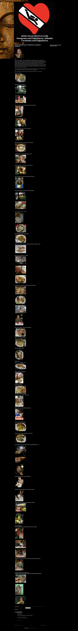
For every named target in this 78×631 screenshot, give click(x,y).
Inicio (32, 625)
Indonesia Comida (21, 609)
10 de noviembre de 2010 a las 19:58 (23, 618)
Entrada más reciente (19, 625)
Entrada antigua (43, 625)
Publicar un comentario (19, 620)
